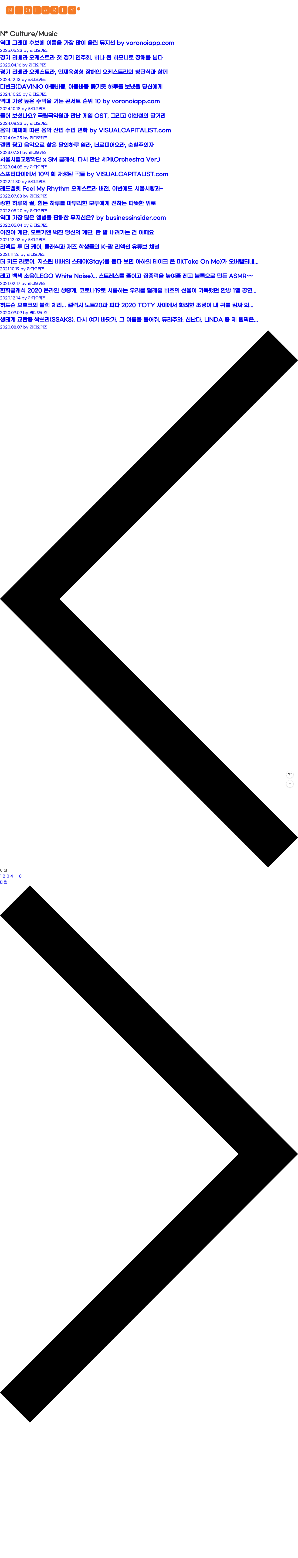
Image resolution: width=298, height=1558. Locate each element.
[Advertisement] (149, 57)
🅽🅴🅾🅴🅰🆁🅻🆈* (43, 11)
